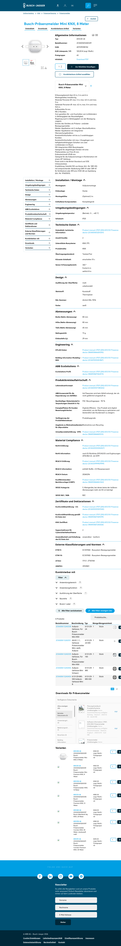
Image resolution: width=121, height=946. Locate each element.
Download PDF (83, 59)
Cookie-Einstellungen (31, 938)
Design (38, 194)
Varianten (77, 28)
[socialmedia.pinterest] (81, 876)
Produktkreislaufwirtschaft (38, 214)
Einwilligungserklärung (74, 938)
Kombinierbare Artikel (60, 28)
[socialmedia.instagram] (60, 876)
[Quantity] (60, 67)
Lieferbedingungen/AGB (52, 938)
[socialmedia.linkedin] (50, 876)
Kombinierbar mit (38, 238)
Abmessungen (38, 199)
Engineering (38, 204)
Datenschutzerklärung (32, 942)
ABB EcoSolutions (38, 209)
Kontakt (61, 942)
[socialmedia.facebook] (39, 876)
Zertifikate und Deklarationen (38, 225)
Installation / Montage (38, 180)
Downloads (42, 28)
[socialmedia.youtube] (71, 876)
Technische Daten (38, 190)
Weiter (63, 922)
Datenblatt (29, 28)
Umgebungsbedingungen (38, 185)
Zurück (91, 18)
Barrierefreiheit (50, 942)
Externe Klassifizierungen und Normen (38, 232)
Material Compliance (38, 219)
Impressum (89, 938)
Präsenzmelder (92, 740)
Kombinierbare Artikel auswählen (74, 74)
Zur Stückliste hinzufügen (83, 66)
